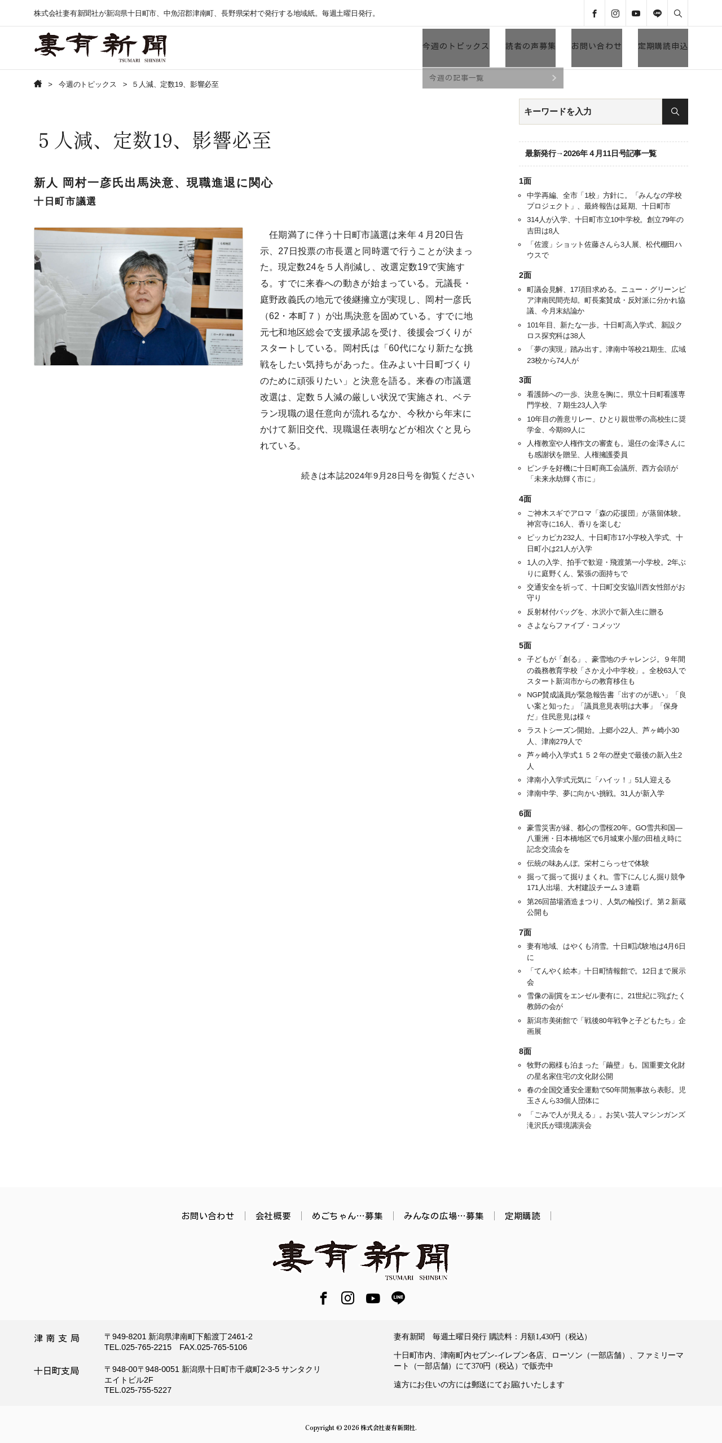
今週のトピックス (456, 46)
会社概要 (273, 1215)
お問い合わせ (596, 46)
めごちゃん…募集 (347, 1215)
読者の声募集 (530, 46)
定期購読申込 (663, 46)
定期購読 (522, 1215)
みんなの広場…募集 (444, 1215)
